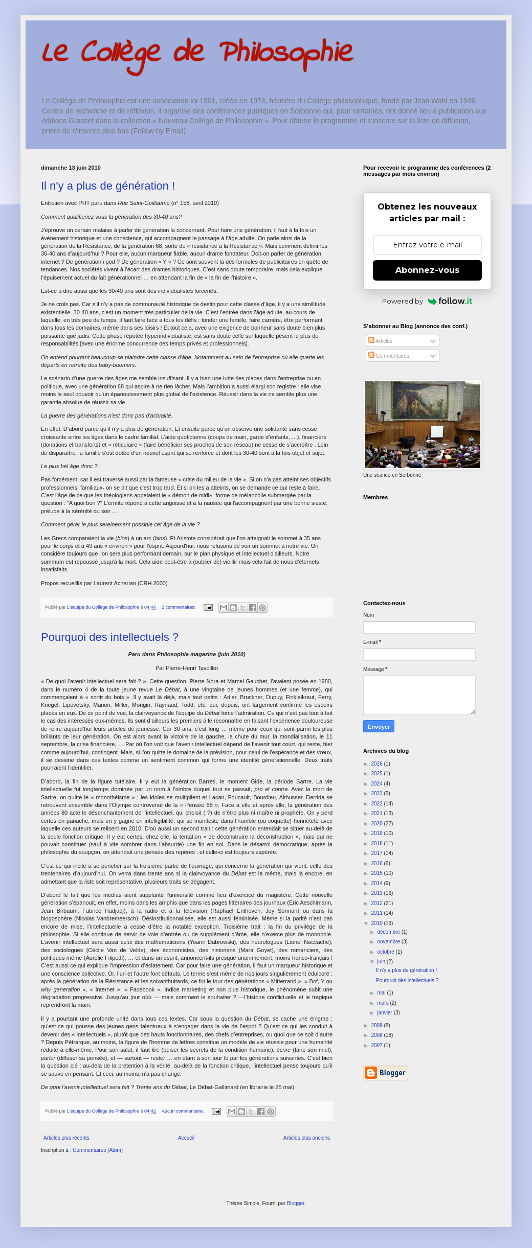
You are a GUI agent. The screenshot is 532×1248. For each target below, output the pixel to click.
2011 (377, 913)
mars (383, 1003)
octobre (386, 952)
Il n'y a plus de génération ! (108, 185)
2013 (377, 893)
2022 (377, 803)
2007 (377, 1045)
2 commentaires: (179, 607)
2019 (377, 833)
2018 (377, 843)
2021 (377, 813)
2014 (377, 883)
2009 (377, 1025)
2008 (377, 1035)
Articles (380, 341)
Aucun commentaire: (183, 1111)
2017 (377, 853)
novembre (389, 941)
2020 (377, 823)
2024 (377, 784)
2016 (377, 863)
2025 (377, 773)
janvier (385, 1012)
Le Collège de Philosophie (196, 54)
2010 (377, 923)
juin (381, 961)
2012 (377, 903)
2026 (377, 764)
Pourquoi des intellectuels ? (110, 637)
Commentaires (388, 356)
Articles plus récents (66, 1138)
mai (382, 993)
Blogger (295, 1203)
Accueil (186, 1138)
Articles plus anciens (306, 1138)
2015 (377, 873)
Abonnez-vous (427, 270)
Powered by (427, 301)
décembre (389, 932)
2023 (377, 793)
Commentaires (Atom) (98, 1150)
